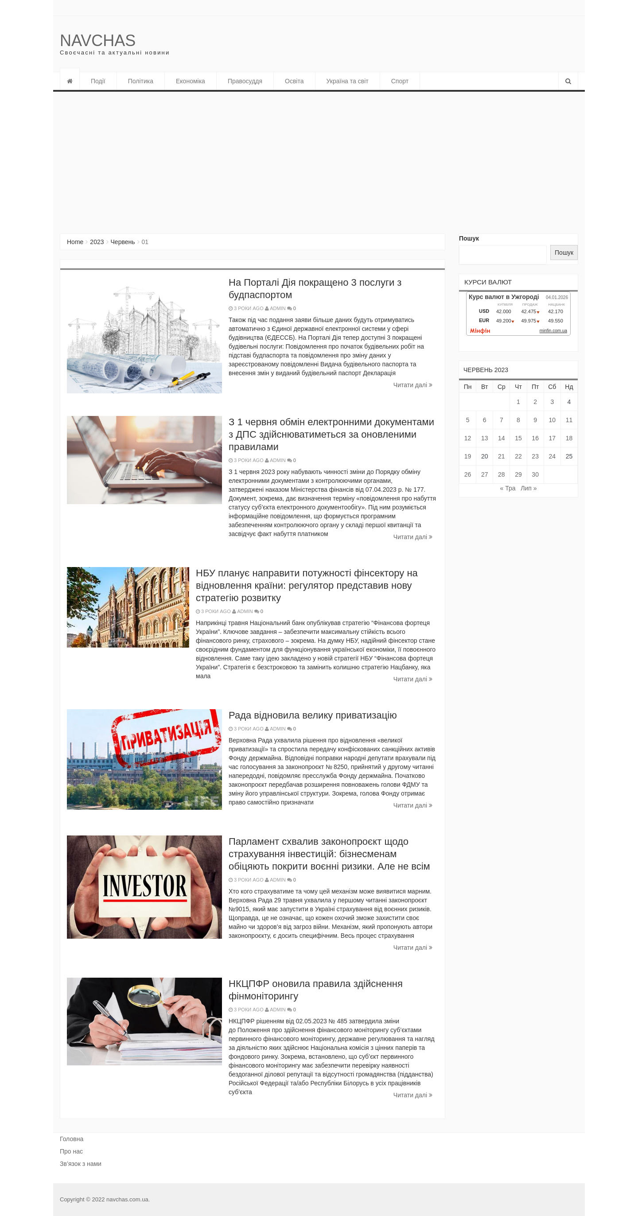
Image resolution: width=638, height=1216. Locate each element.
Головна (71, 1138)
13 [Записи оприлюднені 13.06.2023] (484, 438)
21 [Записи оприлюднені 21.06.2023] (501, 456)
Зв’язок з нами (80, 1163)
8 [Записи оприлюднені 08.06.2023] (518, 419)
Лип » (529, 488)
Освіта (294, 81)
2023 (97, 241)
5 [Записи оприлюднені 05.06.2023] (468, 419)
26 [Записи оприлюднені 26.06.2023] (467, 474)
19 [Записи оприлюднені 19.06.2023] (467, 456)
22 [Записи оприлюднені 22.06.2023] (518, 456)
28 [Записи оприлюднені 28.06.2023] (501, 474)
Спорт (399, 81)
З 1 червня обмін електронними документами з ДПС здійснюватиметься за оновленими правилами (331, 434)
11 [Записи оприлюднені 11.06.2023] (569, 419)
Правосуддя (245, 81)
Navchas (98, 40)
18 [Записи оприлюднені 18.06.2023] (569, 438)
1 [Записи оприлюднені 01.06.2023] (518, 401)
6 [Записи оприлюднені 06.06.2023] (484, 419)
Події (98, 81)
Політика (140, 81)
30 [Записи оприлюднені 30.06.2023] (535, 474)
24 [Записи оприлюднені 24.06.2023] (552, 456)
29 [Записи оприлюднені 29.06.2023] (518, 474)
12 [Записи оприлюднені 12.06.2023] (467, 438)
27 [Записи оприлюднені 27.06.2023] (484, 474)
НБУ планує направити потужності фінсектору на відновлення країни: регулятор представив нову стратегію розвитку (307, 585)
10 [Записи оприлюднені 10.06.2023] (552, 419)
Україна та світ (348, 81)
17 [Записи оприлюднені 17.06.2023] (552, 438)
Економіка (190, 81)
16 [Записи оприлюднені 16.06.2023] (535, 438)
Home (75, 241)
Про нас (71, 1151)
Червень (123, 241)
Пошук (469, 238)
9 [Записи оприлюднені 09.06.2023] (535, 419)
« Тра (508, 488)
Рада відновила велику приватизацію (313, 715)
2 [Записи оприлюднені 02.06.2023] (535, 401)
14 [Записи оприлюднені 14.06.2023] (501, 438)
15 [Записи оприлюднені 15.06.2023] (518, 438)
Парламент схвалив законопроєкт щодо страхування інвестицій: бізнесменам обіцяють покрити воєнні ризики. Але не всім (329, 854)
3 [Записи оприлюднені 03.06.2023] (552, 401)
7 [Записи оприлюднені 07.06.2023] (501, 419)
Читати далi (412, 384)
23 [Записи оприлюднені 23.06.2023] (535, 456)
